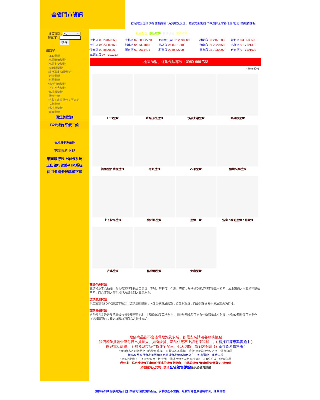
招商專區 (232, 387)
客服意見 (212, 387)
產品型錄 (171, 387)
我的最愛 (272, 387)
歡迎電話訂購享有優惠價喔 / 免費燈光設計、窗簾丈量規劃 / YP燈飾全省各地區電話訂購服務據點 (193, 23)
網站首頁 (252, 387)
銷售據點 (192, 387)
